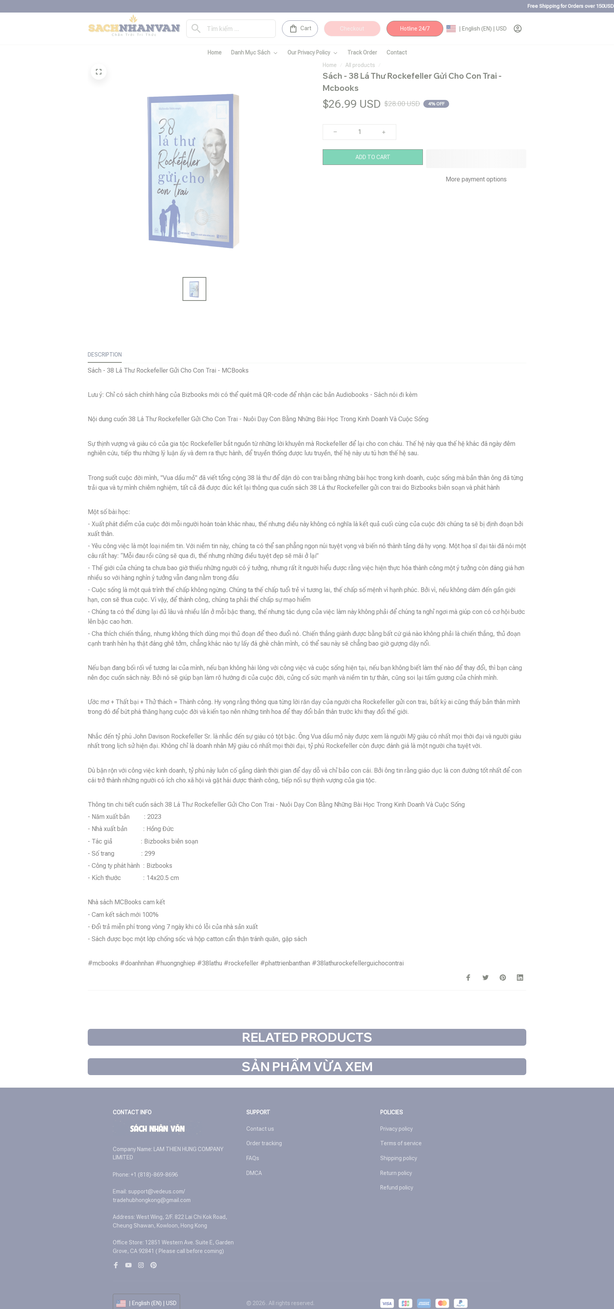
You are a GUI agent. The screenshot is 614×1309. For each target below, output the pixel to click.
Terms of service (401, 1131)
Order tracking (264, 1131)
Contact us (260, 1116)
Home (330, 65)
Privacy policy (396, 1116)
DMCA (254, 1160)
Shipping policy (398, 1145)
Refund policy (396, 1175)
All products (360, 65)
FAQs (252, 1145)
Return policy (396, 1160)
